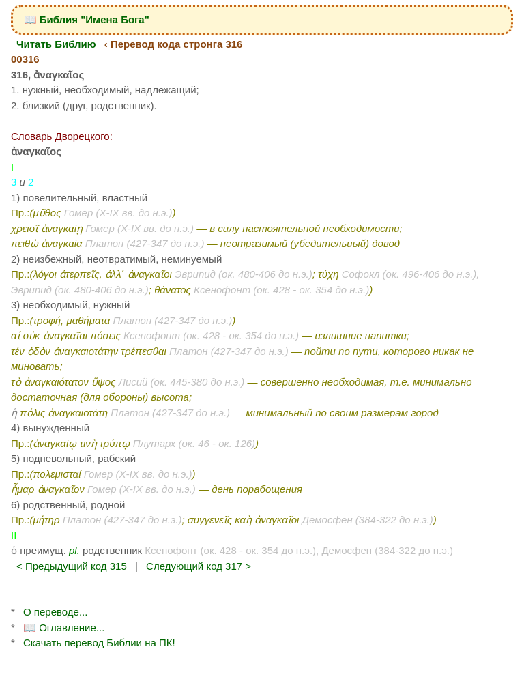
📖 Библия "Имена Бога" (86, 19)
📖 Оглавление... (63, 627)
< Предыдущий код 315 (71, 566)
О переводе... (55, 612)
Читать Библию (56, 44)
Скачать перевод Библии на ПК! (99, 642)
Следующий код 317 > (198, 566)
